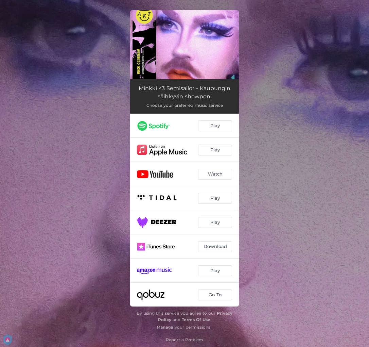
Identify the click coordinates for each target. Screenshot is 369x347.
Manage (165, 327)
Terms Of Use (196, 319)
